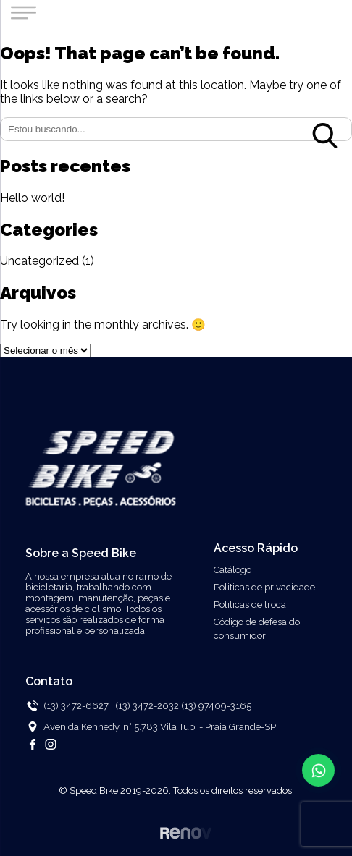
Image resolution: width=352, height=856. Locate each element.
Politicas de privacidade (264, 587)
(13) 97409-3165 (216, 705)
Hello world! (32, 198)
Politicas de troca (250, 604)
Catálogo (232, 569)
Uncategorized (39, 261)
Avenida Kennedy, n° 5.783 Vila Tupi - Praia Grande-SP (159, 726)
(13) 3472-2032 (148, 705)
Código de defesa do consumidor (257, 628)
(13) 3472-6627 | (78, 705)
